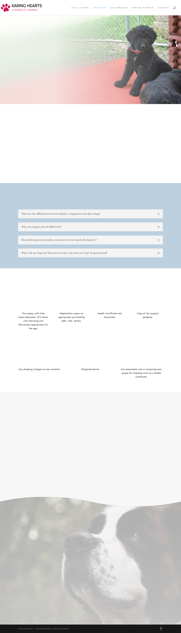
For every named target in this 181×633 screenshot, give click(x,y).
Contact (164, 8)
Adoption (100, 8)
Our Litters (80, 8)
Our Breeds (119, 8)
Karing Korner (143, 8)
